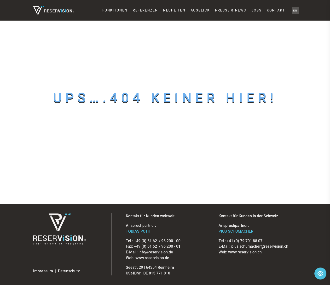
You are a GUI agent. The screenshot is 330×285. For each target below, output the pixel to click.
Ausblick (200, 10)
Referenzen (145, 10)
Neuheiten (174, 10)
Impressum (43, 271)
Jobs (256, 10)
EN (295, 10)
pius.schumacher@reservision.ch (259, 246)
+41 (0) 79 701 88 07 (244, 241)
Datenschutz (69, 271)
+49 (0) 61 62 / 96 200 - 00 (157, 241)
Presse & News (230, 10)
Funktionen (114, 10)
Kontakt (276, 10)
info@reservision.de (156, 252)
